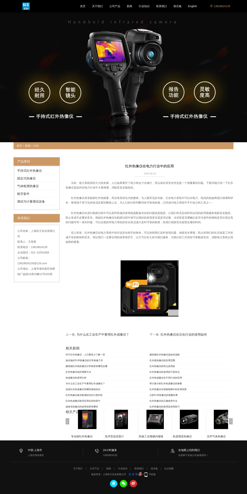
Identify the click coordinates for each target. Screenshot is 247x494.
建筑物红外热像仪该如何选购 (165, 354)
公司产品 (114, 6)
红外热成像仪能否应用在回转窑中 (83, 401)
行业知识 (144, 6)
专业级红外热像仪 (82, 436)
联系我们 (161, 6)
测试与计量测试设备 (31, 201)
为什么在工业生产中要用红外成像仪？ (103, 334)
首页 (82, 6)
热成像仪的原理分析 (76, 377)
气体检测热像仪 (28, 186)
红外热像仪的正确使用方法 (163, 401)
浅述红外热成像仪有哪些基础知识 (83, 389)
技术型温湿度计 (114, 436)
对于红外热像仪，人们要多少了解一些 (85, 354)
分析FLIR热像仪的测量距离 (164, 395)
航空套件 (23, 193)
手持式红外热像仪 (29, 170)
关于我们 (97, 6)
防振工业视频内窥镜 (151, 436)
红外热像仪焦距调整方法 (78, 372)
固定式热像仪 (26, 178)
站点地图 (169, 468)
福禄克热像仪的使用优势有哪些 (82, 406)
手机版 (152, 474)
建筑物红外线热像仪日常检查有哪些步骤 (86, 366)
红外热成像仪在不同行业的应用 (166, 377)
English (192, 6)
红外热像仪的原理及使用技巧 (165, 406)
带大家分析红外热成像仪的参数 (166, 383)
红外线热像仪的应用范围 (162, 360)
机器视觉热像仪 (182, 436)
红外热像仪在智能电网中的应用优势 (168, 389)
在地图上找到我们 (189, 450)
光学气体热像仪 (216, 436)
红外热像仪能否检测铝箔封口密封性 (84, 395)
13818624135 (220, 6)
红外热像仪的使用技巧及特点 (165, 372)
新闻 (129, 6)
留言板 (177, 6)
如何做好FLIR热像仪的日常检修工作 (84, 360)
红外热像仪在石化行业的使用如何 (184, 334)
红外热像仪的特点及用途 (162, 366)
